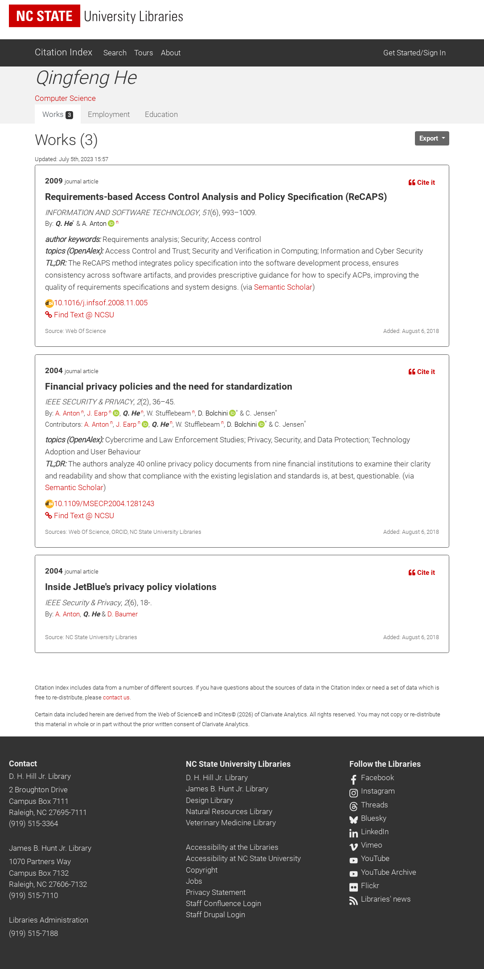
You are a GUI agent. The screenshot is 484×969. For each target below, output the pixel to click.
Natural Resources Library (229, 811)
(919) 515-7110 (33, 895)
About (170, 52)
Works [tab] (57, 115)
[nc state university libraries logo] (96, 15)
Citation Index (63, 52)
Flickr (364, 885)
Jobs (194, 881)
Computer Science (65, 98)
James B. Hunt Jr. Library (50, 848)
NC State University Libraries (238, 764)
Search (115, 52)
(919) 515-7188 (33, 933)
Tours (143, 52)
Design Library (209, 800)
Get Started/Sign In (414, 52)
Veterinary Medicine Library (231, 822)
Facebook (371, 777)
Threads (368, 804)
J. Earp (97, 413)
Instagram (372, 790)
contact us (116, 697)
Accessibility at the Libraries (232, 847)
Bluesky (367, 818)
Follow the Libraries (385, 764)
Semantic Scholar (283, 287)
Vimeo (365, 844)
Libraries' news (380, 898)
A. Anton (67, 413)
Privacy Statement (216, 892)
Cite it (422, 183)
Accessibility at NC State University (243, 858)
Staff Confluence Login (223, 903)
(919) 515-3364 (33, 823)
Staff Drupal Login (215, 914)
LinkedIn (369, 831)
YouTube (369, 858)
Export (429, 138)
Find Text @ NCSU (79, 314)
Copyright (201, 869)
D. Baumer (122, 614)
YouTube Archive (382, 872)
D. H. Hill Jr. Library (40, 776)
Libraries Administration (48, 919)
